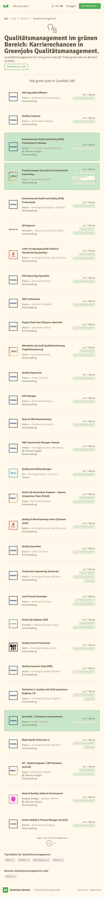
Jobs (14, 18)
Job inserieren (89, 6)
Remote (11, 876)
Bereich (25, 18)
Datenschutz (95, 890)
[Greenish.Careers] (6, 6)
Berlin (10, 860)
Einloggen (71, 6)
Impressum (82, 890)
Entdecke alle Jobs (16, 67)
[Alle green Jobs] (22, 6)
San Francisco (41, 860)
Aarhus (58, 860)
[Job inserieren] (90, 6)
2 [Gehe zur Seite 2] (54, 843)
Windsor (24, 860)
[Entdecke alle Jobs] (16, 67)
